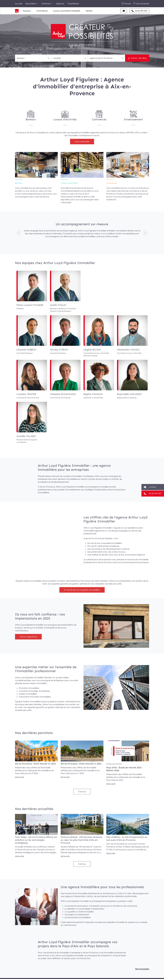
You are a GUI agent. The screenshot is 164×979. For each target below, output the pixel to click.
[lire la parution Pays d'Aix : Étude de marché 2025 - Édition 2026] (127, 751)
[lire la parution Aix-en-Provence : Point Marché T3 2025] (36, 751)
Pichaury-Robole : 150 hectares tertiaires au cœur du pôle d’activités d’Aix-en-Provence (81, 840)
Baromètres (31, 3)
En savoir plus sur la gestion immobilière (82, 590)
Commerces (42, 11)
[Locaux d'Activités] (64, 116)
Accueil (18, 3)
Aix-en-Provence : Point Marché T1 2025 (81, 763)
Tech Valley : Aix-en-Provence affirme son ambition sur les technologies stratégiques (36, 840)
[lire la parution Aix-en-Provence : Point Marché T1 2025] (82, 751)
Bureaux (27, 11)
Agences (60, 3)
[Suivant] (145, 232)
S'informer (46, 3)
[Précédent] (19, 232)
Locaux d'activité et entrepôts (66, 11)
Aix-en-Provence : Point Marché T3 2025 (35, 763)
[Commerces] (99, 116)
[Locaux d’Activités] (82, 165)
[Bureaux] (30, 116)
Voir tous (82, 791)
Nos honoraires (142, 969)
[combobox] (33, 58)
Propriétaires (73, 3)
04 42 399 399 (141, 11)
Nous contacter (82, 141)
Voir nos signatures (28, 636)
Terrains (89, 11)
